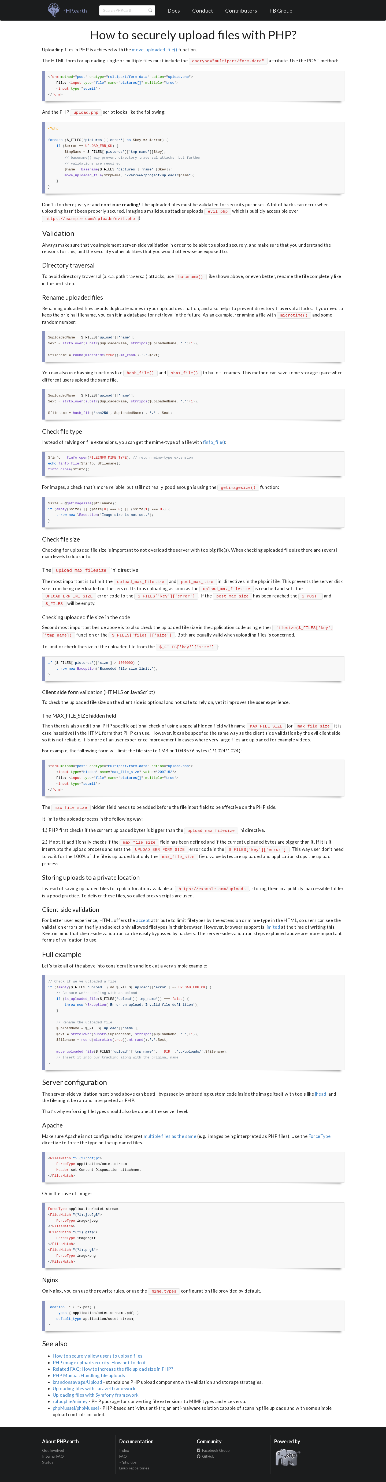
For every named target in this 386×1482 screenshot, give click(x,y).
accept (143, 920)
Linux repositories (134, 1468)
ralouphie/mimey (70, 1401)
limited (272, 927)
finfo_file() (214, 442)
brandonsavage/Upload (77, 1382)
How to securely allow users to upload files (98, 1356)
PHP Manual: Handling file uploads (89, 1375)
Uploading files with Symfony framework (96, 1395)
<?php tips (128, 1462)
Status (47, 1462)
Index (124, 1450)
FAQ (123, 1456)
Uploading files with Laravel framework (94, 1388)
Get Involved (53, 1450)
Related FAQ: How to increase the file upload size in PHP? (113, 1369)
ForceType (320, 1136)
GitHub (205, 1456)
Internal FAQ (53, 1456)
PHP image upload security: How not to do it (99, 1362)
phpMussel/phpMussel (76, 1408)
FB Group (280, 10)
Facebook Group (213, 1450)
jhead (320, 1094)
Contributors (241, 10)
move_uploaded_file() (154, 49)
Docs (174, 10)
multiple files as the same (170, 1136)
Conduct (202, 10)
